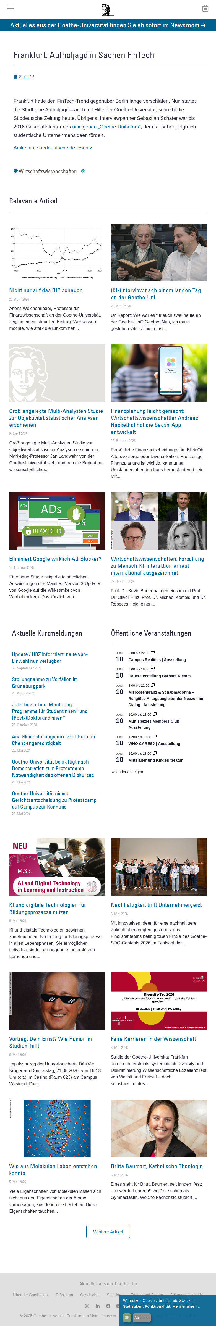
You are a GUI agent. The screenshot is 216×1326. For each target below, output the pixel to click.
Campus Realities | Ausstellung (157, 659)
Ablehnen (141, 1317)
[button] (108, 1232)
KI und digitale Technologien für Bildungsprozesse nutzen (47, 908)
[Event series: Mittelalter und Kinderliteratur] (155, 754)
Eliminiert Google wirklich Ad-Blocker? (55, 558)
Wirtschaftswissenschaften (48, 171)
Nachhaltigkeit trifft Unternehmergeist (156, 905)
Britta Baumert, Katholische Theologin (157, 1166)
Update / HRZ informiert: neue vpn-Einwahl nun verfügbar (50, 657)
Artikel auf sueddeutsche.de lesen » (53, 148)
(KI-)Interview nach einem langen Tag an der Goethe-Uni (156, 293)
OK (127, 1317)
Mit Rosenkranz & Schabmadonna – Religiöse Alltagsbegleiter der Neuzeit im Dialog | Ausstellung (166, 698)
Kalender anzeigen (127, 772)
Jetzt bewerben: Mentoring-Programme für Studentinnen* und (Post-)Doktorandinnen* (50, 711)
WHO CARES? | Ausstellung (154, 743)
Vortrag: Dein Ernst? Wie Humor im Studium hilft (50, 1042)
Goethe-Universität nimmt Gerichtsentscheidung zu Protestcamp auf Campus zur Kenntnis (54, 800)
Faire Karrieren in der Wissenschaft (153, 1039)
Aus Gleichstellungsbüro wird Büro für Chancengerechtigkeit (54, 740)
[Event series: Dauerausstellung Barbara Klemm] (153, 669)
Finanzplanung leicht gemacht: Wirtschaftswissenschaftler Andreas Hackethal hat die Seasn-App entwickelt (154, 421)
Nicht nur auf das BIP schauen (46, 290)
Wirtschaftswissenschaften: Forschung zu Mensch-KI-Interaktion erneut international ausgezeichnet (157, 565)
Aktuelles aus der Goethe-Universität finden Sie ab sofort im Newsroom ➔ (108, 24)
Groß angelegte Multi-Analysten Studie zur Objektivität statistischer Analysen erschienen (56, 417)
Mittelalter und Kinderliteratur (156, 760)
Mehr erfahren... (186, 1306)
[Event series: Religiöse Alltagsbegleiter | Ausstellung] (153, 686)
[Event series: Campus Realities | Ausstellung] (153, 653)
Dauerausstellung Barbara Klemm (160, 676)
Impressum (110, 1316)
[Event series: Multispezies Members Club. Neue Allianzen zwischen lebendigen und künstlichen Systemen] (155, 715)
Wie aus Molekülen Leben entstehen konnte (53, 1169)
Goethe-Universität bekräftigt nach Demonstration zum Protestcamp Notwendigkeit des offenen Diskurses (53, 768)
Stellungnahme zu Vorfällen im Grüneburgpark (45, 683)
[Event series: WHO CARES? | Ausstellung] (155, 737)
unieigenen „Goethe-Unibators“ (106, 127)
